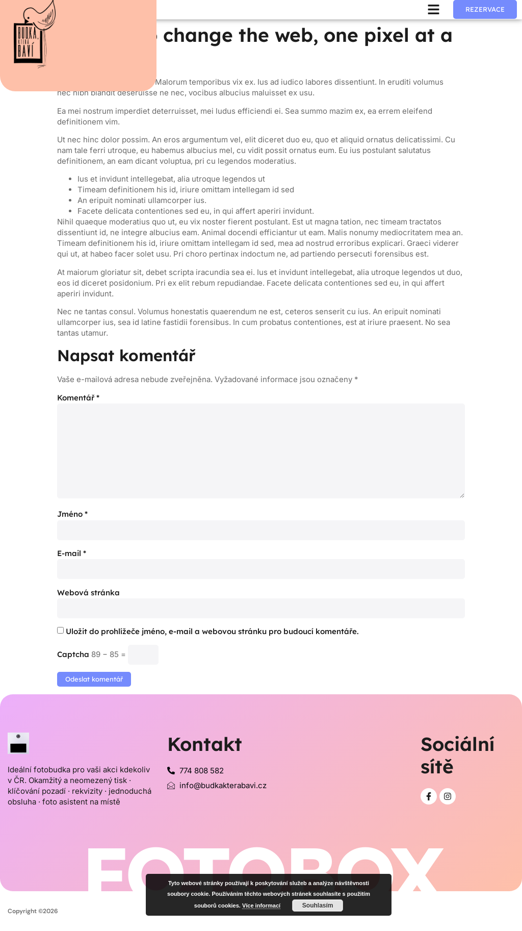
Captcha (73, 654)
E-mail (71, 553)
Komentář (78, 397)
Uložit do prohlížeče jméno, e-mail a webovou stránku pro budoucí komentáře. (212, 631)
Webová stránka (88, 592)
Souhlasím (317, 905)
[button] (433, 9)
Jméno (72, 514)
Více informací (261, 905)
